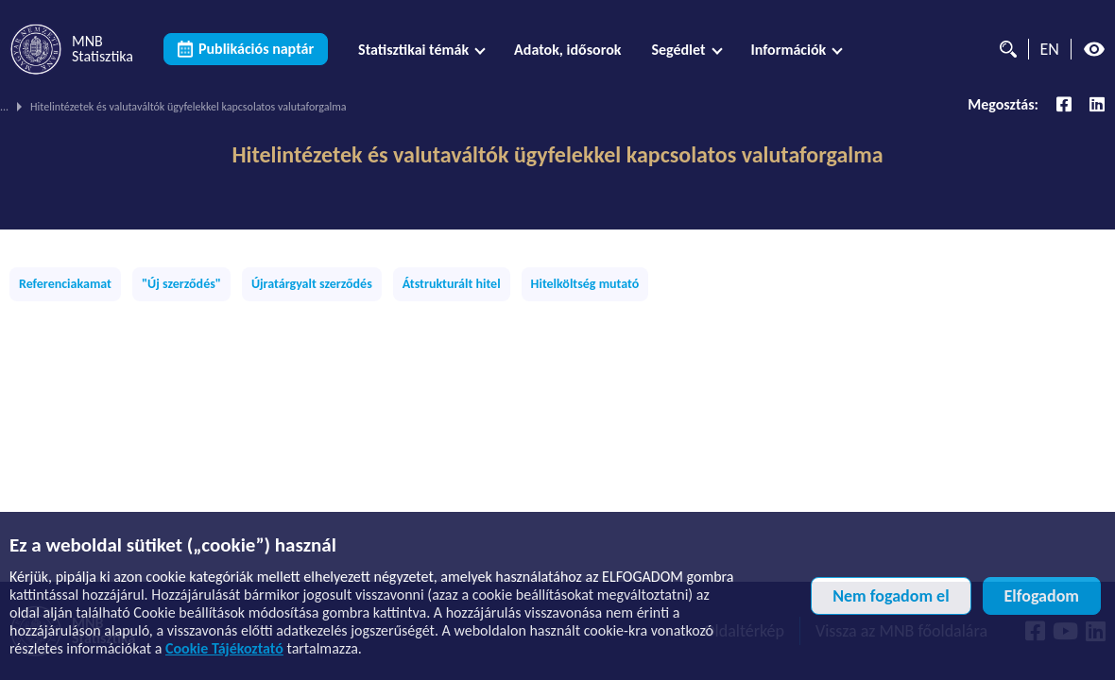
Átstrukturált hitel (452, 284)
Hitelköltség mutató (585, 284)
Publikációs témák (135, 106)
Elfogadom (1041, 596)
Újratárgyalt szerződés (311, 284)
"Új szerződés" (181, 284)
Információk (789, 50)
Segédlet (678, 50)
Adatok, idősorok (567, 50)
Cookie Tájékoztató (224, 648)
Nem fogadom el (890, 596)
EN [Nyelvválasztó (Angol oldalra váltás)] (1049, 49)
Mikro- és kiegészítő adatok (362, 106)
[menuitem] (421, 50)
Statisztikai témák (413, 50)
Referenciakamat (65, 284)
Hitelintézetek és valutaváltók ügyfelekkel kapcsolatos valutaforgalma (557, 155)
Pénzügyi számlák (238, 106)
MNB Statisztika (36, 106)
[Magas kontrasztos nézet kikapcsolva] (1094, 49)
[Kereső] (1003, 49)
